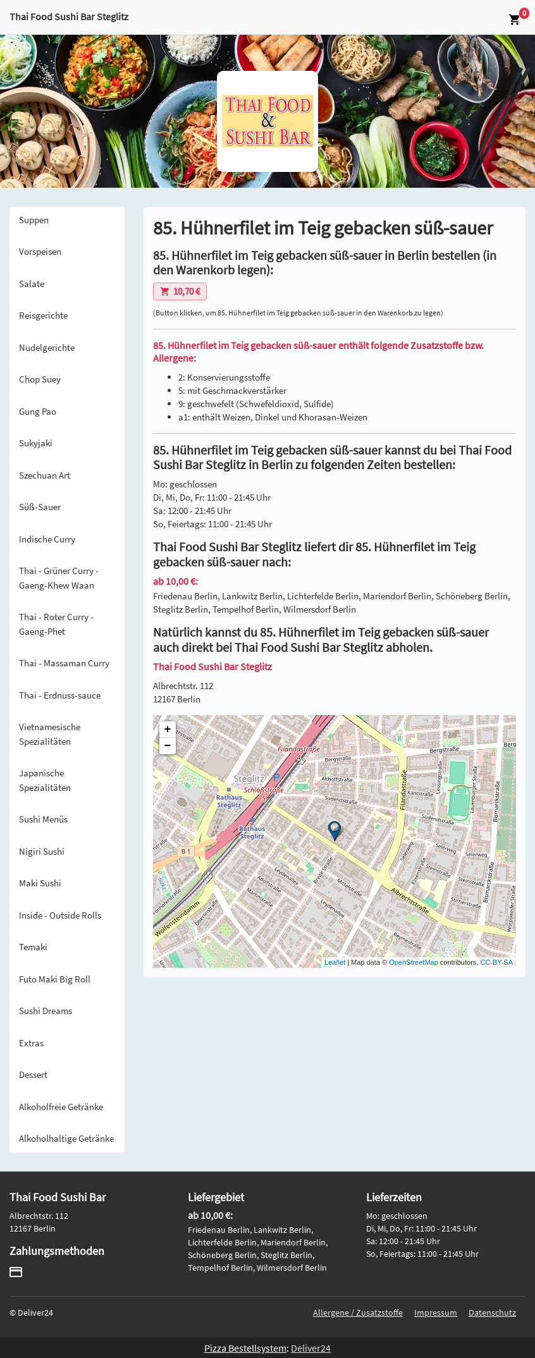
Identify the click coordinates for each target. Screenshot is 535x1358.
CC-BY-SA (496, 962)
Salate (31, 284)
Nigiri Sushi (42, 851)
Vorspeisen (40, 251)
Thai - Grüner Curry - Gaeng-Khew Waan (59, 578)
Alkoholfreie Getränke (61, 1107)
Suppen (34, 220)
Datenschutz (492, 1312)
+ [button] (167, 729)
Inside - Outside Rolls (60, 915)
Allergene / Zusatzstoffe (358, 1312)
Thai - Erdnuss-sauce (60, 695)
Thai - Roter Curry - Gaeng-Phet (56, 624)
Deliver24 (311, 1348)
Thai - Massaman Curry (64, 663)
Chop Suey (40, 379)
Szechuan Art (44, 475)
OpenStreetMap (413, 962)
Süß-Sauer (40, 507)
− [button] (167, 746)
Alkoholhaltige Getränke (66, 1138)
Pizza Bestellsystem (245, 1348)
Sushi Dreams (45, 1011)
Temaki (33, 947)
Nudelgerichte (47, 347)
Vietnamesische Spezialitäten (49, 734)
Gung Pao (37, 411)
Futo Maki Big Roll (54, 979)
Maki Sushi (40, 883)
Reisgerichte (43, 315)
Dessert (33, 1074)
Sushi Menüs (43, 819)
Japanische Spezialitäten (45, 780)
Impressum (435, 1312)
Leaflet (334, 962)
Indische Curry (47, 539)
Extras (31, 1043)
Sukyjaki (35, 443)
